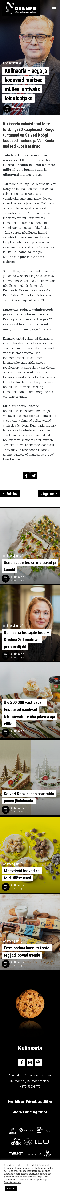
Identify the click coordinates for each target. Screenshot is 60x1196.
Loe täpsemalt (12, 1182)
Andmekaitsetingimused (30, 1112)
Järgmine (49, 494)
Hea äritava (16, 1102)
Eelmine (10, 494)
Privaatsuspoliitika (39, 1102)
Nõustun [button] (11, 1188)
